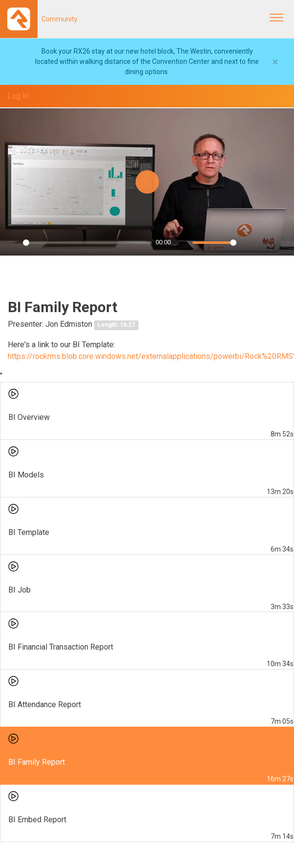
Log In (18, 95)
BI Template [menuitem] (28, 532)
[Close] (275, 62)
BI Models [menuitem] (26, 474)
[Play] (12, 243)
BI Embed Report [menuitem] (37, 819)
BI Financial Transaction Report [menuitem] (60, 647)
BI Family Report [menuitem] (36, 762)
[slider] (87, 242)
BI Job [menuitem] (19, 589)
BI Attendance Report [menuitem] (44, 704)
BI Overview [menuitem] (29, 417)
